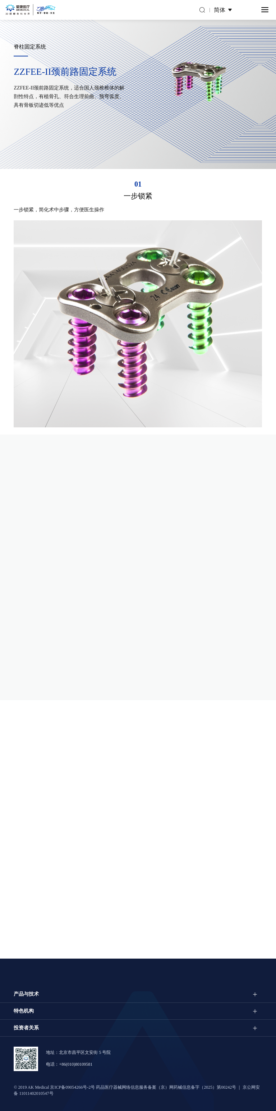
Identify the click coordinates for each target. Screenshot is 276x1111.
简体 (219, 10)
